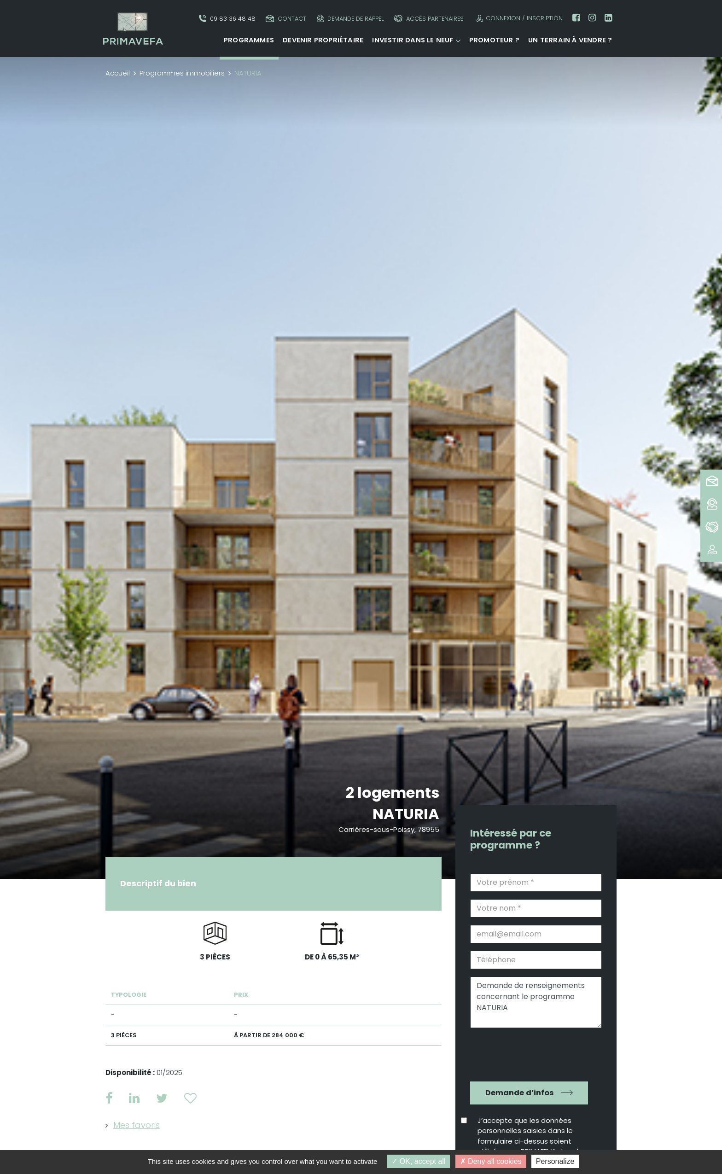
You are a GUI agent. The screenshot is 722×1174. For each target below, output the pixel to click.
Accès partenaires (429, 19)
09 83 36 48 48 (227, 19)
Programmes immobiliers (182, 73)
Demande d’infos (519, 1092)
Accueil (117, 73)
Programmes (249, 40)
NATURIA (406, 813)
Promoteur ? (494, 40)
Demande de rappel (350, 19)
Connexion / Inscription (518, 18)
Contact (286, 19)
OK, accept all (418, 1161)
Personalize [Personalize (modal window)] (555, 1161)
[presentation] (529, 1053)
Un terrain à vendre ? (570, 40)
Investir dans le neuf (412, 40)
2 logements (392, 792)
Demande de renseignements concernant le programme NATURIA (536, 1002)
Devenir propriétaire (323, 40)
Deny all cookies (491, 1161)
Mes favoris (136, 1125)
